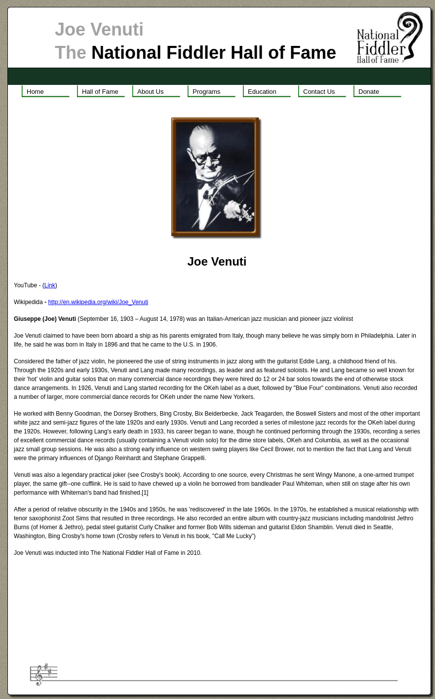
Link (49, 285)
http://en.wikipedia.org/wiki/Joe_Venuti (98, 302)
